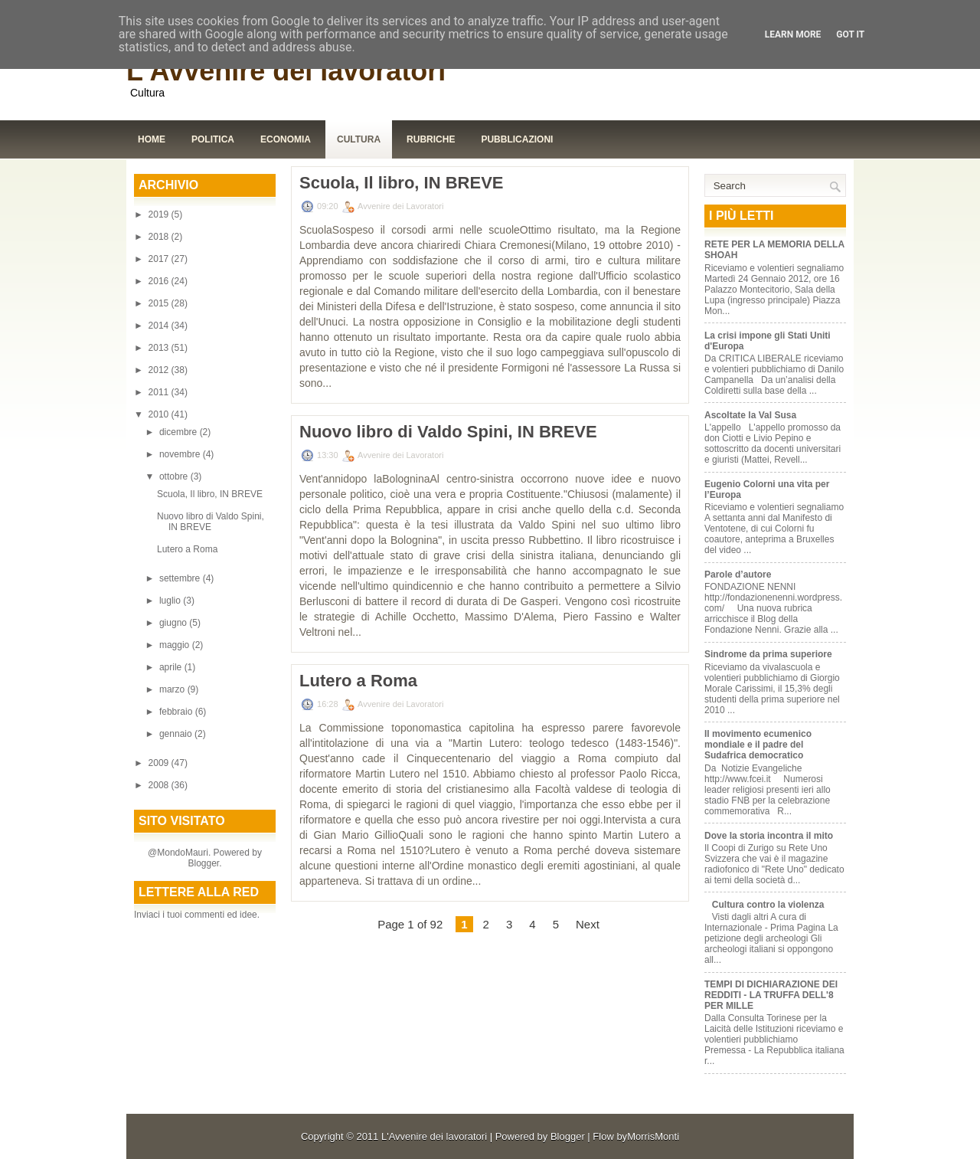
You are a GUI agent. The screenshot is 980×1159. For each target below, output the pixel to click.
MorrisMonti (653, 1136)
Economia (285, 139)
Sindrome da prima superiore (768, 654)
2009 (160, 763)
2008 (160, 785)
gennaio (176, 733)
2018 (160, 236)
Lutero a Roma (187, 549)
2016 (160, 281)
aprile (172, 667)
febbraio (177, 711)
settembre (181, 578)
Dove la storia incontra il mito (768, 835)
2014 (160, 325)
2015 (160, 303)
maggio (175, 645)
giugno (174, 622)
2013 (160, 347)
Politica (212, 139)
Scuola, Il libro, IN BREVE (210, 494)
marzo (173, 689)
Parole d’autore (737, 574)
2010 (160, 414)
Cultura (359, 139)
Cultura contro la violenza (768, 904)
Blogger (203, 863)
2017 (160, 259)
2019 (160, 214)
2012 (160, 370)
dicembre (179, 432)
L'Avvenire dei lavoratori (286, 71)
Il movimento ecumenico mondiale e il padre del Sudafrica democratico (758, 744)
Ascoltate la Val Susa (750, 415)
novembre (181, 454)
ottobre (175, 476)
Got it (850, 34)
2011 (160, 392)
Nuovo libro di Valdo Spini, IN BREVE (210, 521)
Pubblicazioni (517, 139)
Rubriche (431, 139)
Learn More (793, 34)
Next (587, 924)
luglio (171, 600)
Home (151, 139)
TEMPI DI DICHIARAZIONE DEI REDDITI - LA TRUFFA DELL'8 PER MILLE (771, 995)
